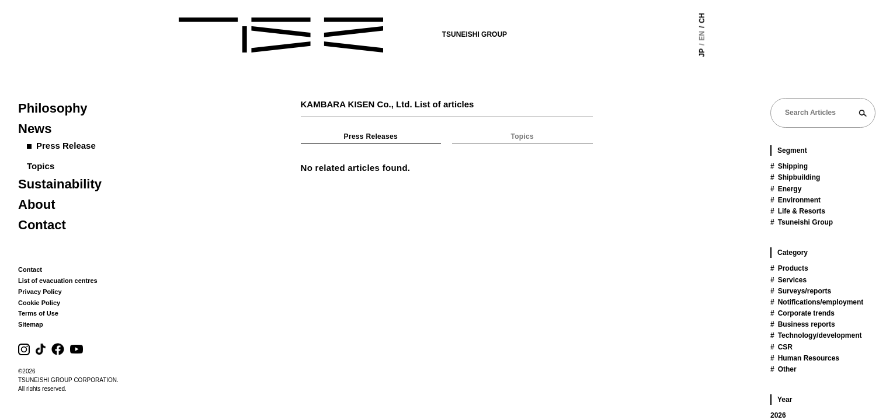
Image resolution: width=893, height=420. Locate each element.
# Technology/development (815, 335)
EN (726, 36)
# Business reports (802, 324)
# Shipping (789, 166)
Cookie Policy (39, 302)
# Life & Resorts (797, 211)
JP (726, 52)
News (34, 128)
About (36, 204)
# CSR (781, 347)
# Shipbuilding (795, 177)
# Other (783, 369)
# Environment (795, 200)
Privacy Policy (40, 291)
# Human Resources (804, 358)
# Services (788, 280)
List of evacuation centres (58, 280)
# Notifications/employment (816, 302)
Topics (40, 166)
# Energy (785, 189)
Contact (42, 225)
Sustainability (60, 184)
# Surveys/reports (800, 291)
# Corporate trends (802, 313)
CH (726, 18)
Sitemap (30, 324)
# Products (789, 268)
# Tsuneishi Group (801, 222)
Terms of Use (38, 313)
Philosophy (53, 108)
